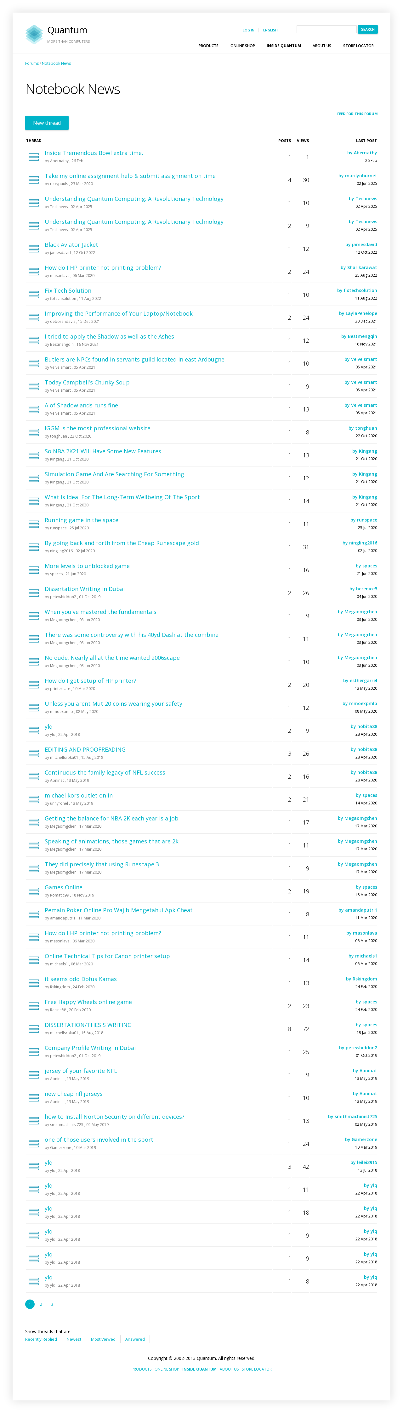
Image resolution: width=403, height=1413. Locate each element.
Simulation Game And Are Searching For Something (114, 474)
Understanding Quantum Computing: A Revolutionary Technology (134, 198)
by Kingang (364, 451)
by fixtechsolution (357, 290)
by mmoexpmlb (360, 703)
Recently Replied (41, 1339)
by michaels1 (363, 956)
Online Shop (245, 45)
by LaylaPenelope (358, 313)
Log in (248, 30)
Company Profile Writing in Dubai (90, 1047)
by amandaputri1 (357, 910)
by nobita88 (364, 726)
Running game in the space (81, 520)
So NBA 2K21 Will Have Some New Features (103, 451)
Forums (32, 63)
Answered (135, 1339)
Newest (74, 1339)
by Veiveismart (360, 359)
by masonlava (361, 933)
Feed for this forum (357, 113)
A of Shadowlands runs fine (81, 405)
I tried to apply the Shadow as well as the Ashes (109, 336)
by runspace (363, 520)
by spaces (366, 566)
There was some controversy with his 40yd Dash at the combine (132, 634)
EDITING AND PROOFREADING (85, 749)
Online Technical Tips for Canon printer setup (107, 956)
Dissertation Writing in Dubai (85, 589)
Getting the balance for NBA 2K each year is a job (112, 818)
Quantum (68, 34)
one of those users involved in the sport (99, 1139)
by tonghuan (363, 428)
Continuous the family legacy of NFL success (105, 772)
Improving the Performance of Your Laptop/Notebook (119, 313)
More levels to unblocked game (87, 566)
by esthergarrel (360, 680)
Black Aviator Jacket (71, 244)
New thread (47, 122)
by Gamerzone (361, 1139)
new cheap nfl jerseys (74, 1093)
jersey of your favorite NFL (81, 1070)
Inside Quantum (287, 45)
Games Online (63, 887)
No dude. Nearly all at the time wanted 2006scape (112, 657)
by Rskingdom (361, 979)
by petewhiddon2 (358, 1048)
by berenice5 (363, 589)
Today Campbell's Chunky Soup (87, 382)
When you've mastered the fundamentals (100, 611)
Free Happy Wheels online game (88, 1002)
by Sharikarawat (359, 267)
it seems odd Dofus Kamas (81, 979)
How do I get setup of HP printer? (90, 680)
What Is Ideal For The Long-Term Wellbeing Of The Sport (122, 497)
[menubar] (286, 45)
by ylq (370, 1185)
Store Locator (358, 45)
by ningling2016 (360, 543)
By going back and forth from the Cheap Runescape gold (122, 543)
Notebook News (56, 63)
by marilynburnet (357, 176)
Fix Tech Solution (68, 290)
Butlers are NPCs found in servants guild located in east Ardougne (134, 359)
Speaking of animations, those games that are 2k (112, 841)
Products (211, 45)
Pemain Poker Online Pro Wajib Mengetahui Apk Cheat (119, 910)
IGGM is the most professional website (97, 428)
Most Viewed (103, 1339)
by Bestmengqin (359, 336)
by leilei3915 (363, 1162)
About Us (325, 45)
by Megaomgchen (357, 612)
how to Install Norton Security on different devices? (114, 1116)
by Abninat (365, 1071)
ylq (49, 726)
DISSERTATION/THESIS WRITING (88, 1025)
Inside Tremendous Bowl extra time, (94, 153)
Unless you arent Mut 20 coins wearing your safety (113, 703)
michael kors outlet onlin (79, 795)
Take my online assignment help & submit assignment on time (130, 175)
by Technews (363, 198)
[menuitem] (210, 45)
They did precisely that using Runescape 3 (102, 864)
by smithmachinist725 (352, 1116)
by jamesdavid (361, 244)
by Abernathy (362, 153)
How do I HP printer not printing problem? (103, 267)
